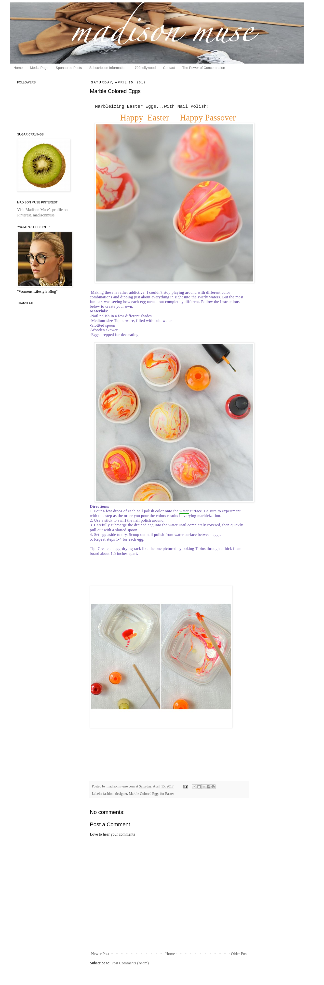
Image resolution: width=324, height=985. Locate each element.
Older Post (239, 954)
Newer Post (100, 954)
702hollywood (145, 68)
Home (18, 68)
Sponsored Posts (69, 68)
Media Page (39, 68)
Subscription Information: (108, 68)
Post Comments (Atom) (130, 963)
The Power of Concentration (203, 68)
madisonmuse (43, 215)
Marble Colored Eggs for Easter (151, 794)
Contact (169, 68)
